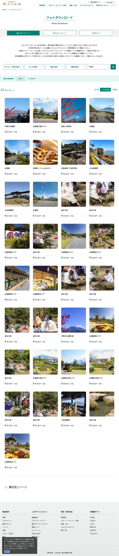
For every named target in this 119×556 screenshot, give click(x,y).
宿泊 (4, 537)
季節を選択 (54, 67)
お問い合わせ (36, 533)
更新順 (115, 90)
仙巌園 (20, 79)
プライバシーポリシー (39, 521)
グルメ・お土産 (8, 533)
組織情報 (35, 517)
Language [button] (110, 2)
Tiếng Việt (93, 533)
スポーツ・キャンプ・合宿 (70, 521)
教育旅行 (64, 517)
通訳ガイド (35, 537)
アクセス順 (105, 90)
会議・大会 (64, 524)
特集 (4, 517)
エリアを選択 (32, 67)
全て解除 (32, 79)
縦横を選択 (75, 67)
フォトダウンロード (15, 10)
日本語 (92, 517)
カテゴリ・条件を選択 (12, 67)
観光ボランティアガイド (40, 524)
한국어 (92, 524)
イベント (5, 527)
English (92, 521)
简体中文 (93, 530)
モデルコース (7, 521)
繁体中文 (93, 527)
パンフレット (36, 530)
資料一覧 (64, 530)
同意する (7, 551)
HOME (4, 10)
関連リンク (35, 527)
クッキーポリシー (10, 548)
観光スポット (7, 524)
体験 (4, 530)
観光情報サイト (95, 2)
